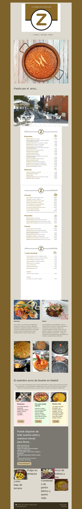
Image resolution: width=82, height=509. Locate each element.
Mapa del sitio (33, 504)
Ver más (21, 421)
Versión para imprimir (22, 504)
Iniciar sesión (63, 504)
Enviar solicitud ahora (24, 463)
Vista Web (63, 506)
